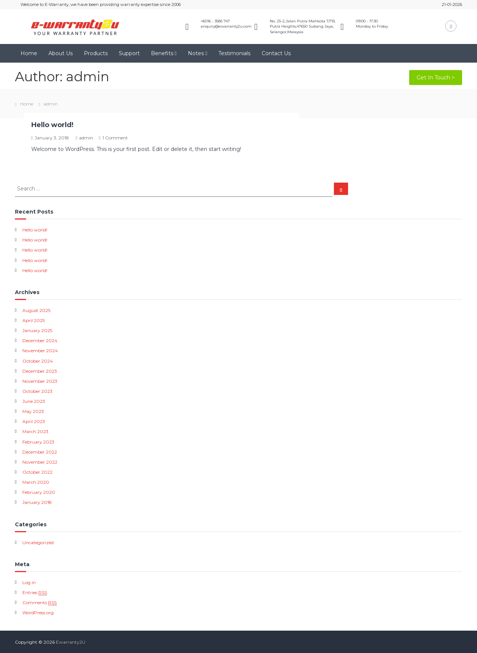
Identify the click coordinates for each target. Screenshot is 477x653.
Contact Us (276, 53)
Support (129, 53)
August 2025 (36, 310)
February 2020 (38, 492)
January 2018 (37, 502)
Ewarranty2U (70, 642)
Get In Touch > (436, 77)
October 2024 (37, 361)
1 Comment (115, 138)
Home (28, 53)
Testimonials (234, 53)
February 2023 (38, 442)
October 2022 (37, 472)
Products (96, 53)
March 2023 (35, 431)
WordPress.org (38, 612)
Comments (39, 603)
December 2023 (39, 371)
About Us (60, 53)
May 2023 (33, 411)
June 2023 (33, 401)
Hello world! (52, 125)
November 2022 (39, 462)
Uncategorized (38, 542)
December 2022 (39, 452)
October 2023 (37, 391)
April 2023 (33, 421)
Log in (29, 582)
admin (86, 138)
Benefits (162, 53)
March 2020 (35, 482)
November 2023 (39, 381)
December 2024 (39, 340)
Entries (34, 593)
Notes (196, 53)
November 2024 (40, 350)
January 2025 (37, 330)
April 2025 (33, 320)
